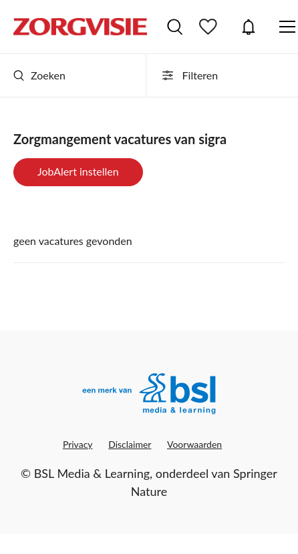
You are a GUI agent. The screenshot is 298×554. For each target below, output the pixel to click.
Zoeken (39, 75)
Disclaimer (129, 444)
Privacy (78, 444)
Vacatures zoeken (174, 27)
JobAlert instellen (78, 171)
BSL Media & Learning (92, 473)
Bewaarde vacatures (209, 27)
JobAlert (248, 27)
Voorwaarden (194, 444)
